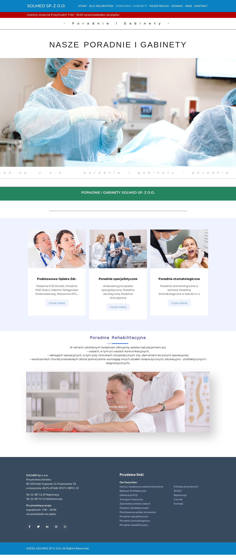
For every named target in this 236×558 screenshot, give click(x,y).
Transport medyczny (131, 499)
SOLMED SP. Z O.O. (46, 5)
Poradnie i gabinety (132, 6)
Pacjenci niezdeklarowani (134, 507)
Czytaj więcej (57, 302)
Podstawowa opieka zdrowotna (138, 512)
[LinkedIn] (47, 526)
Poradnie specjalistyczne (134, 516)
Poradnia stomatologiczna (135, 520)
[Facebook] (29, 526)
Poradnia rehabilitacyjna (134, 524)
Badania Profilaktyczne (133, 490)
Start (82, 6)
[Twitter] (38, 526)
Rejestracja (159, 6)
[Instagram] (65, 526)
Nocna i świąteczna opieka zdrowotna (141, 486)
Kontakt (200, 6)
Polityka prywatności (186, 486)
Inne (188, 6)
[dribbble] (56, 526)
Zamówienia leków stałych (135, 503)
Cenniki (177, 6)
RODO (178, 490)
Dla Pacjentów (101, 6)
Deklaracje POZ (129, 495)
